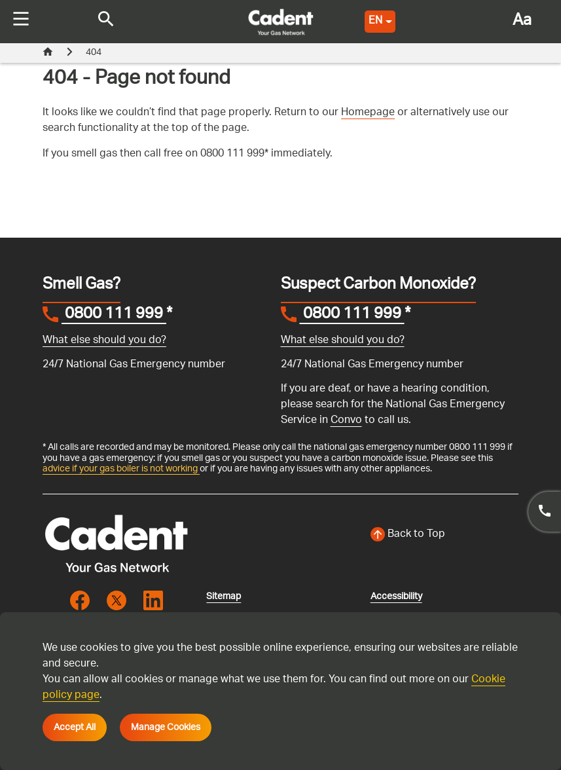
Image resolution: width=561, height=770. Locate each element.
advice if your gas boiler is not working (121, 468)
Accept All (75, 727)
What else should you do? (104, 340)
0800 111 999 (114, 315)
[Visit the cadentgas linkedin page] (153, 600)
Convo (346, 420)
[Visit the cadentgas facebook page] (80, 600)
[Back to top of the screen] (444, 535)
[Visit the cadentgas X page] (116, 600)
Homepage (368, 112)
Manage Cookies (165, 727)
